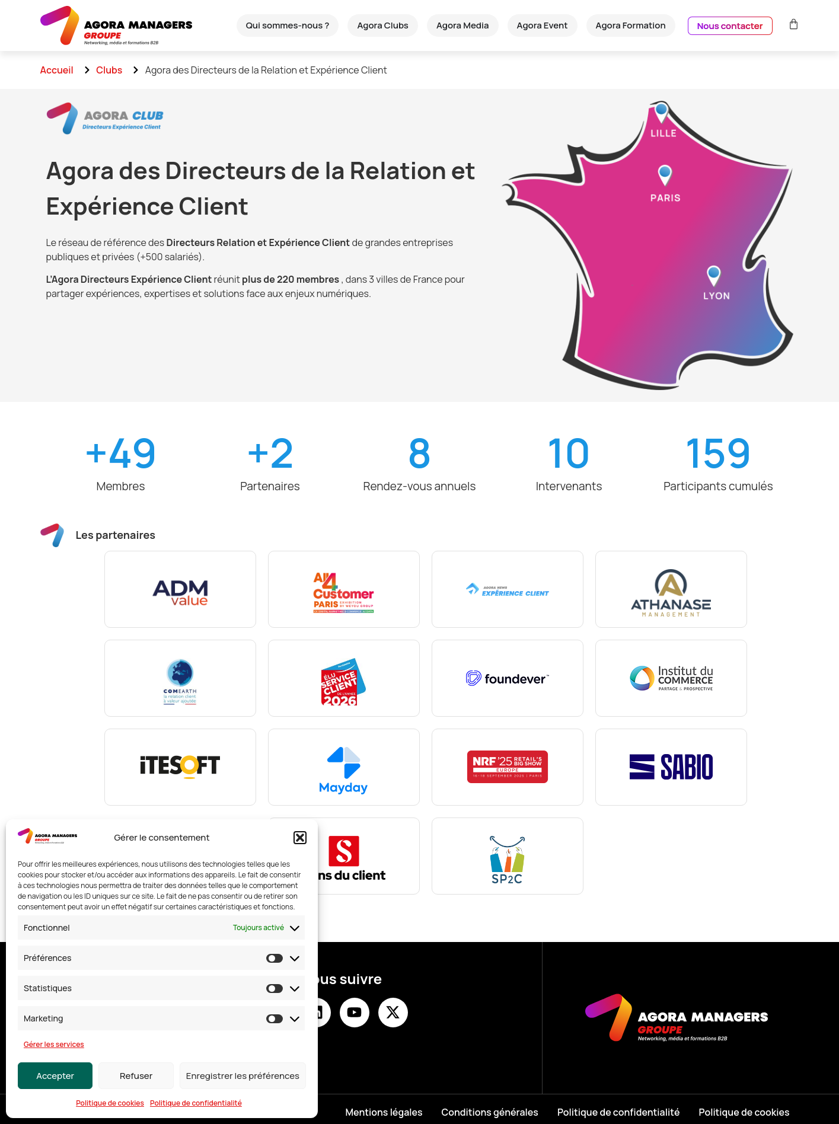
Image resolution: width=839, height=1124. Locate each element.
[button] (300, 838)
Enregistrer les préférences (242, 1075)
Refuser (136, 1075)
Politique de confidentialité (196, 1103)
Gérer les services (54, 1044)
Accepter (55, 1075)
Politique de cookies (110, 1103)
